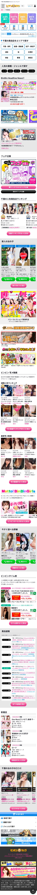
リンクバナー (21, 856)
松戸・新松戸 (30, 46)
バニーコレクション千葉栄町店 (11, 143)
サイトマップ (11, 854)
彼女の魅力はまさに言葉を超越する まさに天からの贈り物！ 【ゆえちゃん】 (23, 646)
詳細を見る (5, 148)
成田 (6, 52)
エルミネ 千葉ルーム (26, 685)
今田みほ (20, 797)
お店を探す (5, 17)
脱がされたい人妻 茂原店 (19, 674)
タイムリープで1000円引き (27, 673)
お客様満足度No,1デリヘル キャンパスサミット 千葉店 (23, 648)
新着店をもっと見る (18, 760)
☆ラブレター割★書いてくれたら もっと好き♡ (23, 653)
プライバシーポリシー (10, 856)
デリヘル (24, 71)
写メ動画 (14, 27)
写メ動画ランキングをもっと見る (18, 429)
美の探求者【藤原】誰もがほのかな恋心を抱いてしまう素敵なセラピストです (23, 683)
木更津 (30, 52)
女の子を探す (14, 17)
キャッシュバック (5, 27)
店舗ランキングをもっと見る (18, 233)
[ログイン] (35, 6)
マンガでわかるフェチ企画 (18, 187)
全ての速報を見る (19, 704)
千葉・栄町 (7, 46)
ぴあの (3, 797)
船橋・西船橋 (18, 46)
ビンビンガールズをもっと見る (18, 521)
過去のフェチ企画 (18, 192)
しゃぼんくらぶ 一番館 (18, 699)
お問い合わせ (18, 857)
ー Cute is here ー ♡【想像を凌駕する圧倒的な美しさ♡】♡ (23, 697)
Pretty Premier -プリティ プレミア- (23, 795)
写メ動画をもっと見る (18, 482)
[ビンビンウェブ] (2, 10)
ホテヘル (16, 71)
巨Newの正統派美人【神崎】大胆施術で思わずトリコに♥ (23, 639)
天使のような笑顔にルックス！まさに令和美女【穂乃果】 (23, 661)
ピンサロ (31, 71)
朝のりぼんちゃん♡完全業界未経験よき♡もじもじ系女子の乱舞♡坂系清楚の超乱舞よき (23, 689)
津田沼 (30, 58)
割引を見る (31, 17)
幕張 (18, 58)
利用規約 (25, 854)
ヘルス (10, 71)
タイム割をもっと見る (18, 623)
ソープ (4, 71)
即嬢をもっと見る (19, 568)
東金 (6, 58)
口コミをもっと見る (18, 809)
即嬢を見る (23, 17)
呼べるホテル (32, 27)
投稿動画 (23, 27)
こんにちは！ (30, 5)
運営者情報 (19, 854)
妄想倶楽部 (24, 679)
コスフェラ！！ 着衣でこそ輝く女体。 (8, 795)
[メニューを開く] (3, 5)
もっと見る (31, 36)
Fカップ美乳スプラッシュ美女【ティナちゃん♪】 (23, 667)
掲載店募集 (29, 856)
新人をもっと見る (19, 285)
